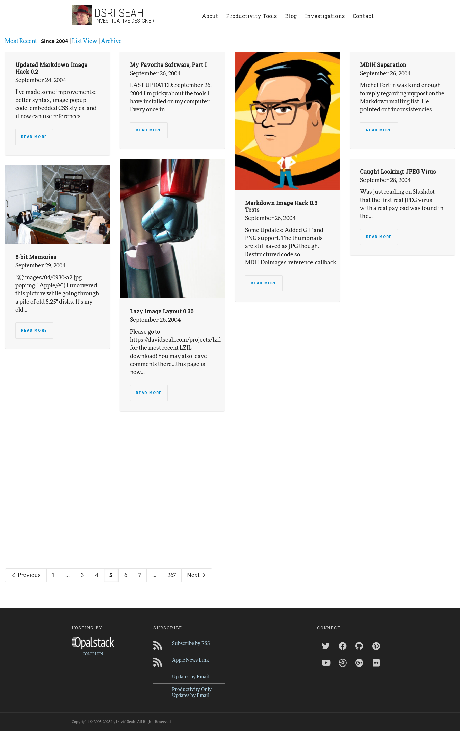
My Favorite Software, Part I (168, 64)
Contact (363, 15)
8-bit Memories (35, 256)
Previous (26, 575)
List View (84, 41)
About (210, 15)
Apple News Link (190, 660)
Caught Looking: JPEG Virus (398, 171)
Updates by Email (190, 677)
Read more (34, 137)
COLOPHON (93, 654)
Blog (291, 15)
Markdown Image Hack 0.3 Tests (281, 206)
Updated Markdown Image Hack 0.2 (51, 68)
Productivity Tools (251, 15)
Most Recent (21, 41)
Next (197, 575)
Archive (111, 41)
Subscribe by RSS (191, 643)
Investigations (325, 15)
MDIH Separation (383, 64)
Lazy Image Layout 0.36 (161, 311)
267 (171, 575)
